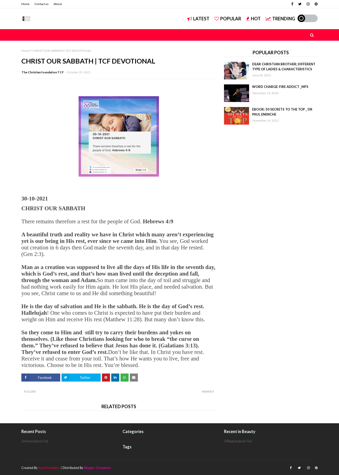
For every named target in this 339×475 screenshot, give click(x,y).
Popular (227, 18)
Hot (253, 18)
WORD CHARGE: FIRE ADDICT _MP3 (280, 87)
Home (25, 4)
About (57, 4)
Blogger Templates (97, 468)
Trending (280, 18)
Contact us (41, 4)
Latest (198, 18)
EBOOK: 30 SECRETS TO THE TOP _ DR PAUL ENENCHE (282, 111)
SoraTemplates (49, 468)
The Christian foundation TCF (43, 72)
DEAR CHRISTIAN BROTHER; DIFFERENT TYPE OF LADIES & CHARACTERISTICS (283, 66)
